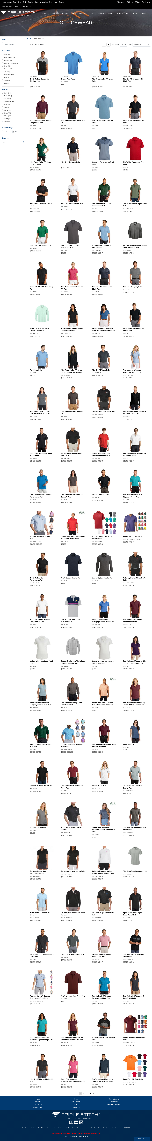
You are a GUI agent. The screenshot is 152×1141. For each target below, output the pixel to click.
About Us (38, 1102)
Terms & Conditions (82, 1136)
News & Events (38, 1107)
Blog (14, 2)
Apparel (46, 13)
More (144, 13)
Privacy (66, 1136)
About (9, 2)
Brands (65, 13)
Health (111, 13)
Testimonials (114, 1102)
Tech (128, 13)
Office (120, 13)
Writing (136, 13)
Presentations (114, 1099)
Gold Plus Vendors (41, 2)
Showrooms (53, 2)
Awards (55, 13)
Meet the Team (7, 6)
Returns (72, 1136)
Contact (61, 2)
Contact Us (38, 1104)
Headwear (101, 13)
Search (120, 2)
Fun (92, 13)
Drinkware (83, 13)
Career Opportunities (21, 6)
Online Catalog (28, 2)
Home (4, 2)
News (20, 2)
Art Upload (76, 1102)
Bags (73, 13)
